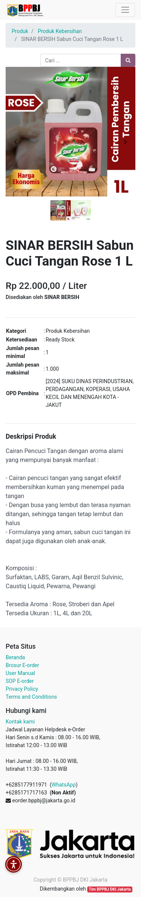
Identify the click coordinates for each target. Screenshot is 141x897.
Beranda (15, 657)
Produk (20, 31)
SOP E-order (20, 681)
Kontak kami (20, 722)
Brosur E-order (22, 665)
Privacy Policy (22, 689)
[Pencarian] (128, 60)
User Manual (20, 673)
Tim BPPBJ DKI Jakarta (110, 889)
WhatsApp (64, 785)
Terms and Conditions (31, 697)
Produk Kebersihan (60, 31)
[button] (15, 142)
